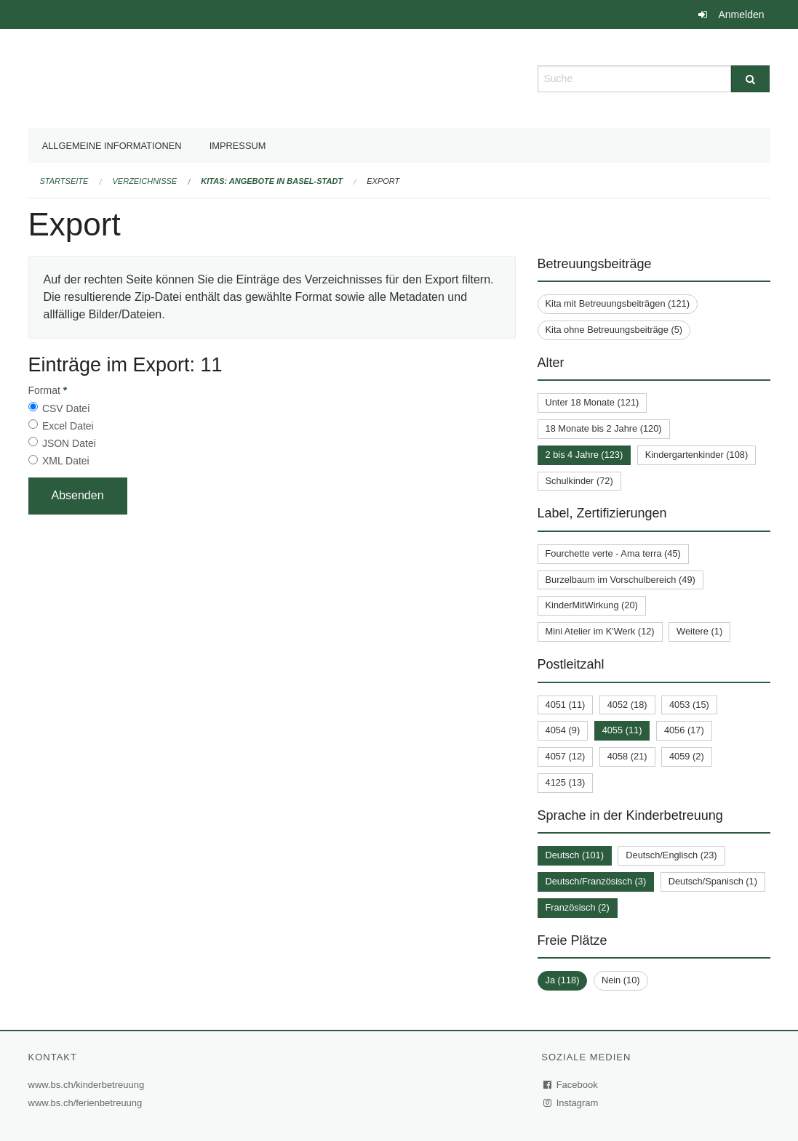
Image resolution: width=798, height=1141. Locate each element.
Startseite (64, 181)
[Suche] (750, 78)
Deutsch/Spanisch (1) (713, 881)
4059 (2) (686, 756)
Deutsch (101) (575, 855)
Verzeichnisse (145, 181)
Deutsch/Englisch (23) (671, 855)
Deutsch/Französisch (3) (596, 881)
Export (383, 181)
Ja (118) (563, 980)
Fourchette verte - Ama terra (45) (613, 553)
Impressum (238, 145)
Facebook (571, 1084)
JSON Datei (69, 443)
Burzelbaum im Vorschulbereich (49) (620, 579)
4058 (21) (627, 756)
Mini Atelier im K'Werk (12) (600, 631)
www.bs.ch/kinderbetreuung (88, 1084)
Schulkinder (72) (579, 480)
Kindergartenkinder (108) (697, 454)
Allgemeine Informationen (112, 145)
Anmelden (741, 14)
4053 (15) (689, 704)
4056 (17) (684, 730)
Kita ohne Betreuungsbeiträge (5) (614, 329)
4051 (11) (566, 704)
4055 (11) (622, 730)
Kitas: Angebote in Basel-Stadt (272, 181)
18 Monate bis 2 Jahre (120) (604, 428)
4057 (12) (566, 756)
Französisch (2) (578, 907)
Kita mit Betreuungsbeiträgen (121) (618, 303)
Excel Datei (68, 426)
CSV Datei (65, 408)
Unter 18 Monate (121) (592, 402)
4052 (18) (627, 704)
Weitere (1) (699, 631)
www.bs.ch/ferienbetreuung (87, 1102)
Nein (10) (621, 980)
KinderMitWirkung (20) (592, 605)
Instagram (571, 1102)
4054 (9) (563, 730)
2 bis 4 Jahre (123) (584, 454)
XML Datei (65, 461)
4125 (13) (566, 782)
